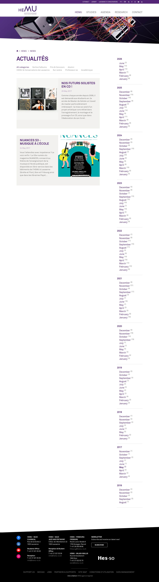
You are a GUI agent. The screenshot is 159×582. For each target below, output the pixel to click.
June (121, 63)
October (123, 98)
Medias (40, 572)
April (121, 69)
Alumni (71, 67)
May (121, 66)
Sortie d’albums (39, 67)
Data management (125, 572)
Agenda (105, 12)
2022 (119, 230)
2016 (119, 485)
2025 (119, 87)
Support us (29, 572)
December (124, 91)
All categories (23, 67)
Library (94, 2)
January (123, 79)
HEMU (78, 12)
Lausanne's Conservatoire (108, 2)
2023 (119, 183)
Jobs (49, 572)
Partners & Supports (65, 572)
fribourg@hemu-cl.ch (78, 549)
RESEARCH (121, 12)
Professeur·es (71, 70)
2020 (119, 326)
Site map (82, 572)
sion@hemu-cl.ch (76, 563)
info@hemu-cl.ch (33, 560)
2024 (119, 135)
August (122, 104)
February (124, 75)
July (121, 107)
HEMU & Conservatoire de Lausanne (33, 70)
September (125, 101)
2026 (119, 59)
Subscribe (99, 545)
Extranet (86, 2)
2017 (119, 447)
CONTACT (137, 12)
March (122, 72)
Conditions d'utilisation (102, 572)
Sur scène (57, 70)
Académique (87, 70)
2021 (119, 278)
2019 (119, 367)
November (124, 95)
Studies (91, 12)
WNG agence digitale (85, 576)
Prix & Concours (57, 67)
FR (121, 1)
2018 (119, 412)
